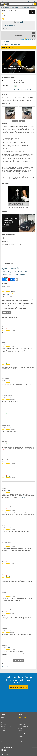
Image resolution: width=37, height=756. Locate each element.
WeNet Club (3, 724)
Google (9, 294)
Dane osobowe (4, 721)
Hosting (20, 722)
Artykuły (2, 1)
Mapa (2, 740)
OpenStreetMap (28, 39)
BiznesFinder (21, 738)
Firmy (2, 736)
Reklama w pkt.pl (22, 717)
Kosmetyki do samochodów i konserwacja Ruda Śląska (12, 12)
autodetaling (5, 268)
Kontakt (3, 730)
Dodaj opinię (6, 312)
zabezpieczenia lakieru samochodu (10, 270)
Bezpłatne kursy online (6, 726)
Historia (3, 728)
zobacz (16, 238)
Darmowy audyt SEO (22, 724)
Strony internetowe (22, 719)
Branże (2, 738)
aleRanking (20, 741)
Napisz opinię (6, 41)
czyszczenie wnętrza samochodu (10, 272)
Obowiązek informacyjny (7, 666)
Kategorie (3, 741)
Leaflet (22, 39)
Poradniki (20, 730)
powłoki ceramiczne (14, 268)
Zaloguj (34, 1)
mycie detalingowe (6, 267)
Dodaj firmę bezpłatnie (26, 1)
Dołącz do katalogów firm (18, 687)
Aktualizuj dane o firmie (8, 47)
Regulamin (3, 719)
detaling (14, 267)
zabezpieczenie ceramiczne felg (10, 274)
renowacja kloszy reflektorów (9, 271)
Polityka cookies (4, 722)
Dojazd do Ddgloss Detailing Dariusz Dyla (11, 44)
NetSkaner (20, 736)
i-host (19, 743)
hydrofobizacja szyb (22, 271)
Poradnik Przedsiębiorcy (23, 740)
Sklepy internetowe (22, 721)
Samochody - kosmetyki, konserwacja (23, 89)
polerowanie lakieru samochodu (25, 267)
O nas (2, 717)
